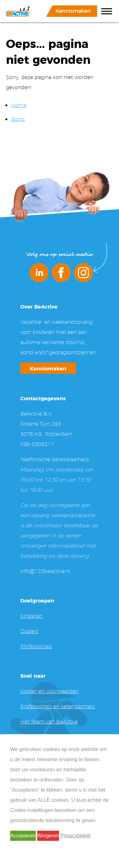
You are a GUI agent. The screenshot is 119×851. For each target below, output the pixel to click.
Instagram (83, 272)
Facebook (61, 272)
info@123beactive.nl (45, 571)
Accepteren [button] (23, 835)
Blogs (18, 119)
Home (19, 105)
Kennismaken (73, 10)
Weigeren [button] (48, 835)
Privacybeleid (75, 835)
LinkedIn (39, 272)
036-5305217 (37, 444)
